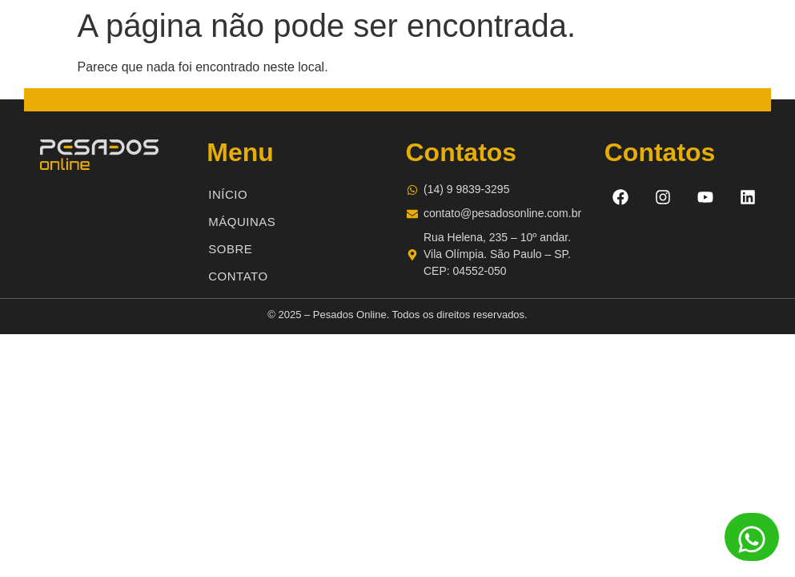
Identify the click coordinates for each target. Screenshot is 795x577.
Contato (237, 276)
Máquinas (241, 221)
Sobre (230, 249)
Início (227, 194)
